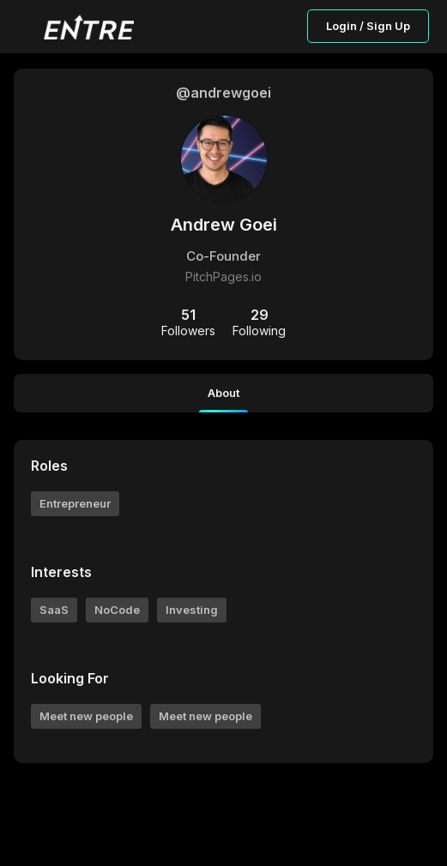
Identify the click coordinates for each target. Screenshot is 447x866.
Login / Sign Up (368, 26)
